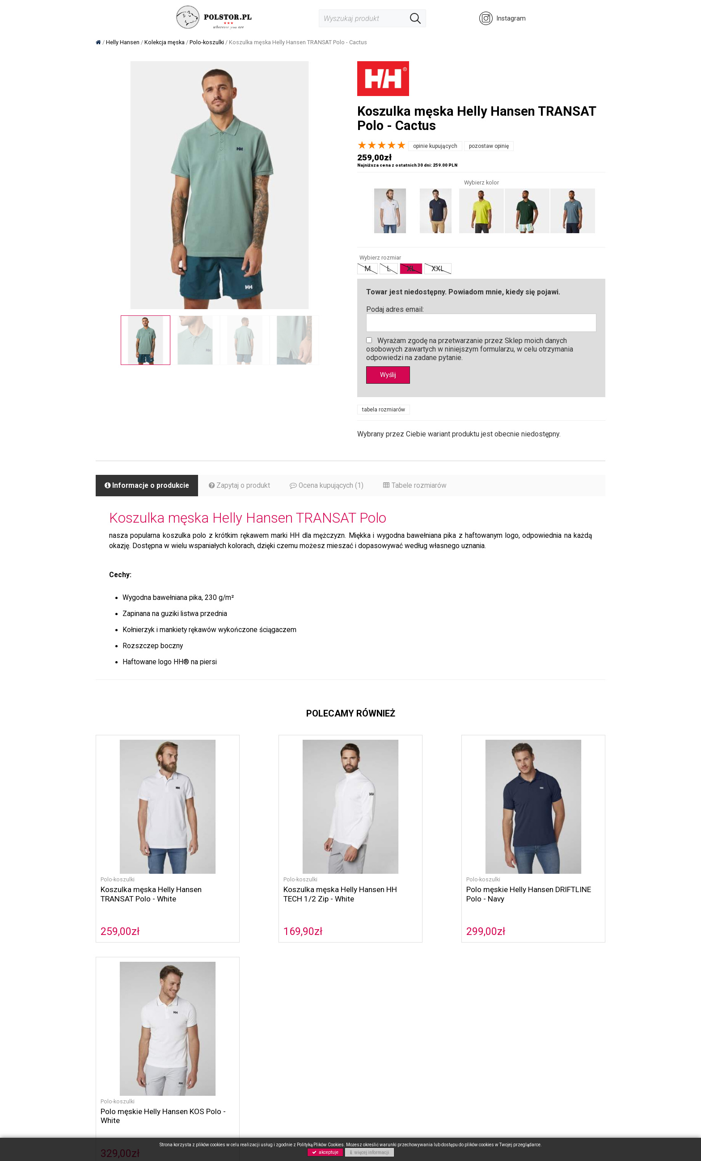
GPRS (278, 1020)
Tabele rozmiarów (420, 486)
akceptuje (325, 1152)
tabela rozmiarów (383, 410)
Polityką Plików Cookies (320, 1144)
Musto (192, 1010)
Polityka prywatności (300, 1010)
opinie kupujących (435, 146)
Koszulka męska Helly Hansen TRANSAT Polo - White (153, 885)
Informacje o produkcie (148, 486)
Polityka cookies (293, 991)
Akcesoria (197, 1030)
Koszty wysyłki (378, 1001)
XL (411, 268)
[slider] (381, 145)
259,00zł (120, 922)
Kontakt (281, 1001)
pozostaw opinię (489, 146)
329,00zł (502, 922)
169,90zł (247, 922)
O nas (278, 981)
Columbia (196, 981)
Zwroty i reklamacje (385, 1010)
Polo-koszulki (118, 870)
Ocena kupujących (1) (330, 486)
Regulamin (372, 981)
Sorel (190, 991)
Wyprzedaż (199, 1050)
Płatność (370, 991)
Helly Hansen (201, 1001)
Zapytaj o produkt (242, 486)
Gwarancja (372, 1020)
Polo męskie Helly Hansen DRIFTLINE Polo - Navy (400, 885)
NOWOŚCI (197, 1040)
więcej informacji (369, 1152)
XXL (437, 268)
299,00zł (375, 922)
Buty (189, 1020)
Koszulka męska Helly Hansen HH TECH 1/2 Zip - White (286, 885)
